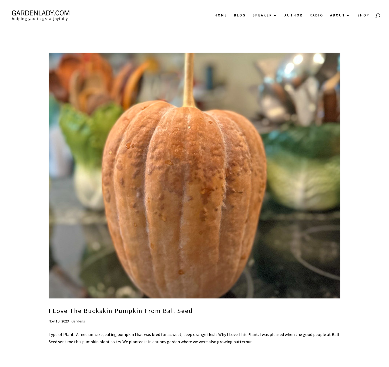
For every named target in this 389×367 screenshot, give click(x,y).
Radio (316, 15)
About (337, 15)
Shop (363, 15)
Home (220, 15)
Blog (240, 15)
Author (293, 15)
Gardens (78, 321)
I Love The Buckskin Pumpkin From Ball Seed (121, 311)
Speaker (262, 15)
